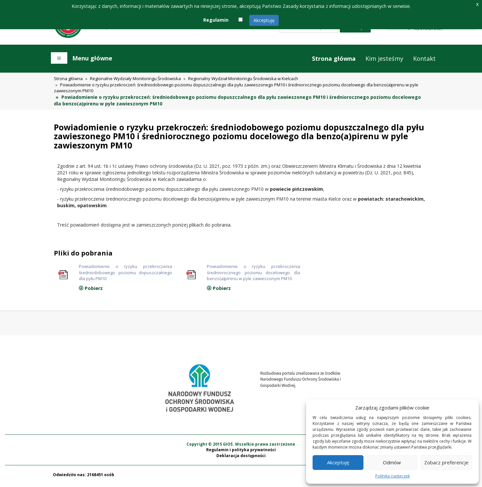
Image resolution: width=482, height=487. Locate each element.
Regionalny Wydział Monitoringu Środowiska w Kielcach (243, 78)
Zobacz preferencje (446, 462)
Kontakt (424, 58)
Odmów (392, 462)
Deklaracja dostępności (241, 458)
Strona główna (334, 58)
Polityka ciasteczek (392, 476)
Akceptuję (263, 20)
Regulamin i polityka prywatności (241, 453)
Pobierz (91, 291)
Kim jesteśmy (384, 58)
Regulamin (216, 20)
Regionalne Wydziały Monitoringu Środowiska (135, 78)
